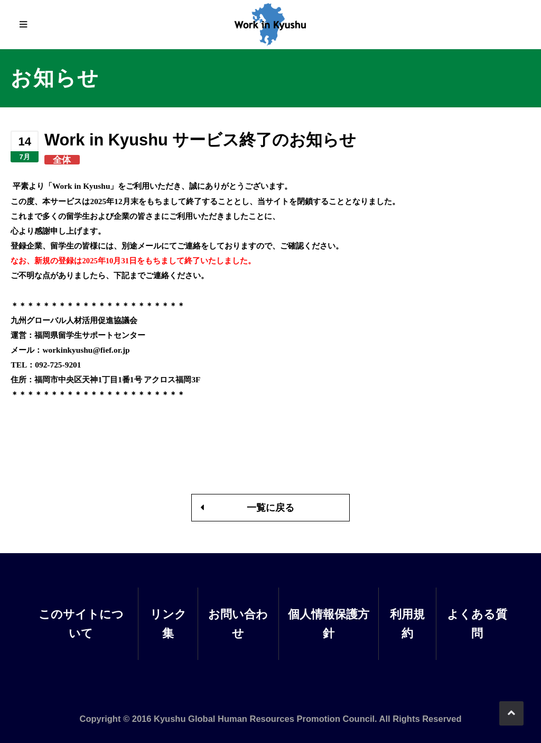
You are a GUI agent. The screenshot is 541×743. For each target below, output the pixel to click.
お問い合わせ (238, 623)
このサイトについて (81, 623)
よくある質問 (477, 623)
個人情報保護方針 (328, 623)
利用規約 (407, 623)
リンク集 (168, 623)
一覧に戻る (270, 507)
